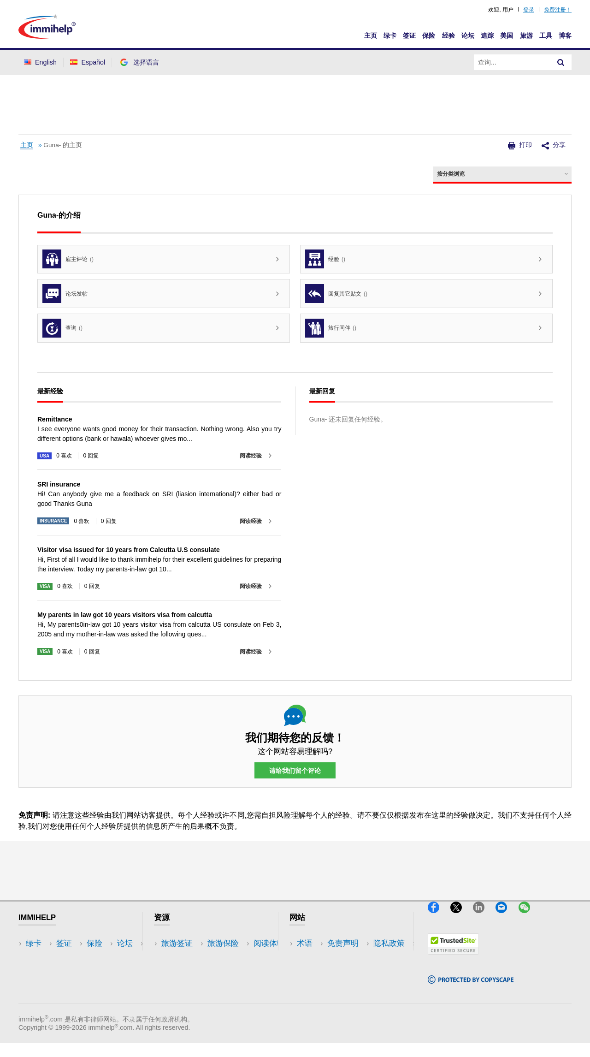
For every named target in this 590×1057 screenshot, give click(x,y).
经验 (448, 35)
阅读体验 (177, 971)
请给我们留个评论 (295, 770)
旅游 (526, 35)
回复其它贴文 (336, 293)
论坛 (467, 35)
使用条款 (312, 985)
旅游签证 (177, 943)
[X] (461, 917)
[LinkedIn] (484, 917)
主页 (370, 35)
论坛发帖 (65, 293)
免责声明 (312, 957)
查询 (62, 328)
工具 (545, 35)
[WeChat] (529, 917)
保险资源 (177, 999)
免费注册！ (558, 9)
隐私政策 (312, 971)
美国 (506, 35)
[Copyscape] (470, 987)
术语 (305, 943)
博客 (565, 35)
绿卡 (390, 35)
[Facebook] (439, 917)
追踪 (487, 35)
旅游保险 (177, 957)
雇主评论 (68, 258)
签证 (409, 35)
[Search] (561, 62)
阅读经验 (251, 455)
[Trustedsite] (453, 958)
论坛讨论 (177, 985)
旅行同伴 (330, 328)
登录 (528, 9)
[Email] (507, 917)
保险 (428, 35)
